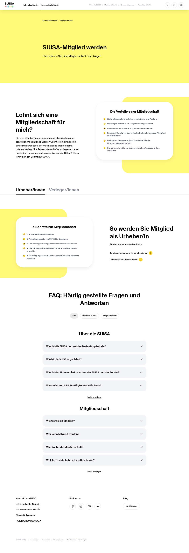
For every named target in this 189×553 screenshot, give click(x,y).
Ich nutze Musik (31, 5)
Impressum (34, 540)
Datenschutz (58, 540)
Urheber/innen (30, 190)
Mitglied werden (66, 21)
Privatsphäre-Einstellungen (77, 540)
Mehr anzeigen (94, 400)
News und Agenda (127, 5)
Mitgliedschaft (110, 317)
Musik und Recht (110, 5)
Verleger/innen (64, 190)
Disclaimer (46, 540)
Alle (74, 317)
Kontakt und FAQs (144, 5)
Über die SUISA (95, 5)
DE (181, 5)
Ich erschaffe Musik (50, 5)
